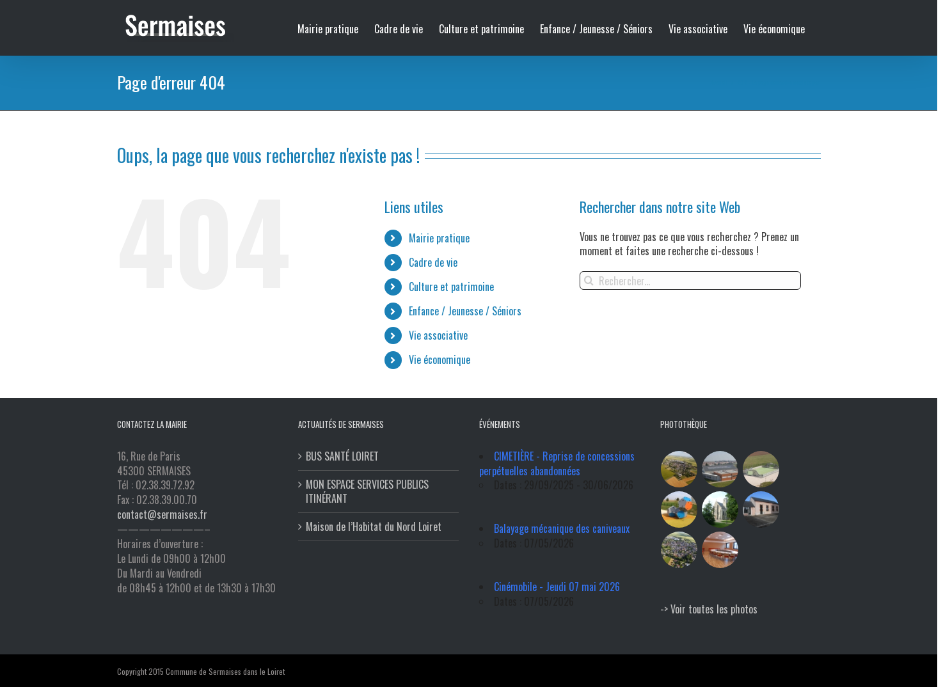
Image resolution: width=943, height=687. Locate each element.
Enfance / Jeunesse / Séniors (465, 311)
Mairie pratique (439, 238)
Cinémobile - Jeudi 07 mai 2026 (557, 586)
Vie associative (438, 335)
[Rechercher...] (691, 280)
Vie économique (439, 359)
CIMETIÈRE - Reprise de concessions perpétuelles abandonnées (557, 463)
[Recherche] (589, 280)
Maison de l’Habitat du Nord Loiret (373, 526)
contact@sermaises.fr (162, 514)
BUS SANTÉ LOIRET (342, 456)
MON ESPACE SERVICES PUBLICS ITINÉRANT (367, 492)
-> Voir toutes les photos (708, 609)
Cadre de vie (433, 262)
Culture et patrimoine (451, 286)
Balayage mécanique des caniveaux (562, 528)
